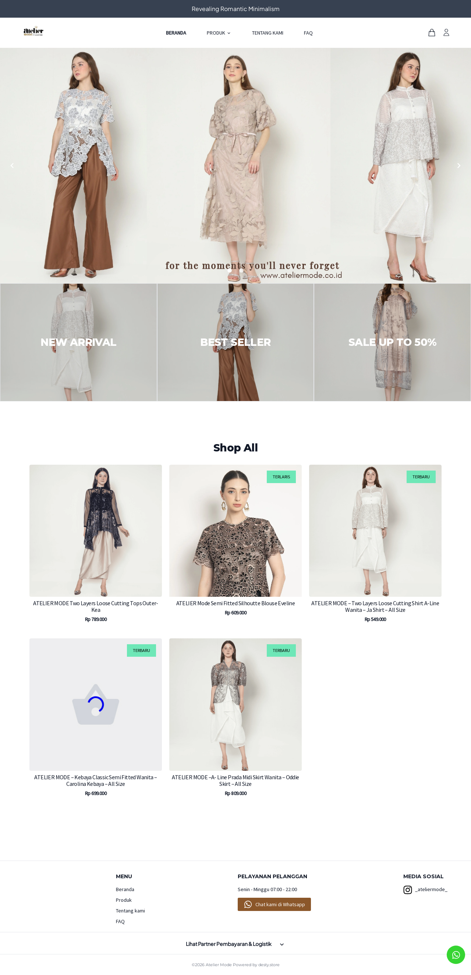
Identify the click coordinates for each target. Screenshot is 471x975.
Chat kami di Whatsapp (280, 904)
